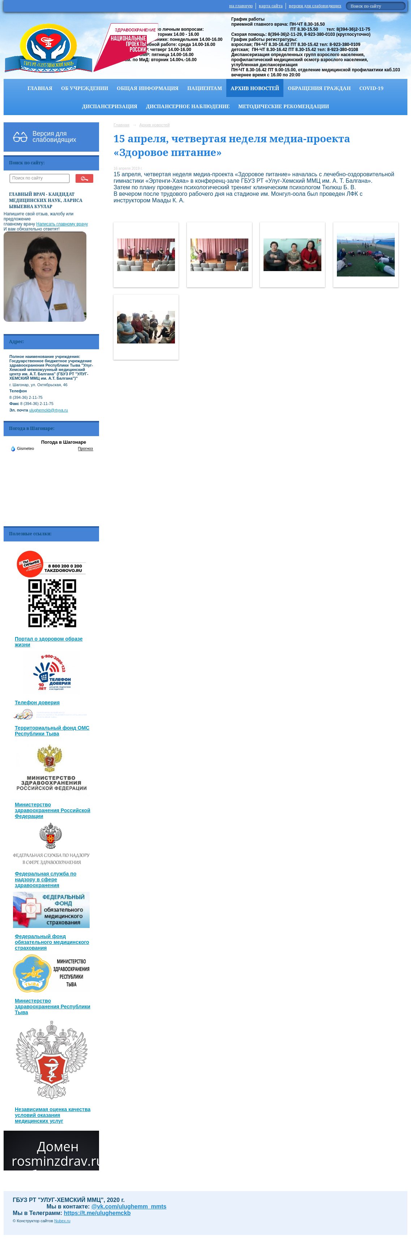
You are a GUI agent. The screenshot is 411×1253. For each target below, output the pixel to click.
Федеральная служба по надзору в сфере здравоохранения (45, 879)
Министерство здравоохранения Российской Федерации (52, 810)
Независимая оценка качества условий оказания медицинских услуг (52, 1115)
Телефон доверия (37, 702)
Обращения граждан (319, 88)
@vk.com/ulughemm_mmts (129, 1206)
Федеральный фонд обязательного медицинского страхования (52, 942)
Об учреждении (84, 88)
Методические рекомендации (283, 106)
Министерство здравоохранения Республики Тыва (52, 1006)
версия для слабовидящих (315, 5)
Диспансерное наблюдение (188, 106)
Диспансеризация (109, 106)
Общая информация (148, 88)
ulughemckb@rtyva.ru (48, 410)
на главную (241, 5)
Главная (39, 88)
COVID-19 (371, 88)
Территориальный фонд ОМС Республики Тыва (52, 731)
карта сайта (271, 5)
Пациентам (204, 88)
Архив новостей (255, 88)
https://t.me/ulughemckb (97, 1213)
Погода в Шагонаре (63, 442)
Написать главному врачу (62, 224)
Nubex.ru (62, 1221)
